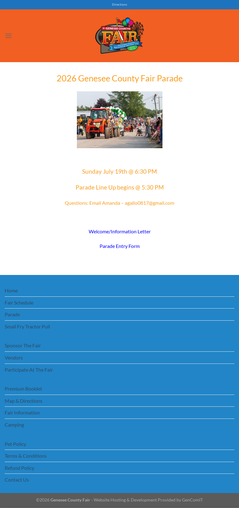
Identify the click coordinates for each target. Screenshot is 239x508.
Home (11, 290)
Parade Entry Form (120, 246)
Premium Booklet (23, 388)
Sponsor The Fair (23, 345)
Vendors (14, 357)
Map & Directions (23, 401)
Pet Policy (15, 444)
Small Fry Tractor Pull (27, 326)
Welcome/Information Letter (120, 231)
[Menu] (8, 35)
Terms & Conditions (26, 456)
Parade (12, 314)
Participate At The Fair (29, 370)
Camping (14, 425)
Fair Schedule (19, 302)
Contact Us (17, 480)
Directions (119, 4)
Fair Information (22, 412)
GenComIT (192, 499)
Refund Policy (19, 468)
